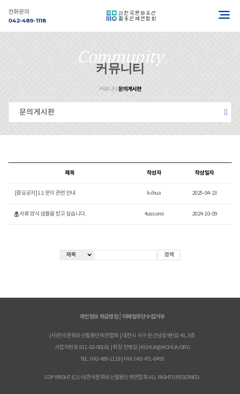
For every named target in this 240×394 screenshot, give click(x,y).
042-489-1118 (27, 20)
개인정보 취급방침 (98, 317)
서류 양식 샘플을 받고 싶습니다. (52, 214)
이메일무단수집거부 (143, 317)
